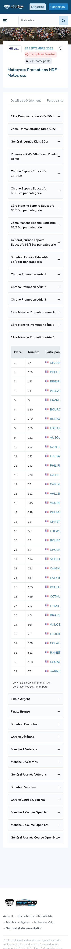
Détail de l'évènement (26, 100)
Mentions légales (18, 922)
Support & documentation (24, 928)
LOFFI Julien (55, 428)
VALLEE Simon (57, 494)
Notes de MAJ (43, 922)
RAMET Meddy (58, 653)
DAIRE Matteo (57, 475)
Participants (55, 100)
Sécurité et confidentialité (35, 916)
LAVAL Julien (56, 400)
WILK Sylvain (56, 624)
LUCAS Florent (58, 531)
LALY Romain (56, 578)
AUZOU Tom (56, 437)
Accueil (8, 916)
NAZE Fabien (56, 447)
